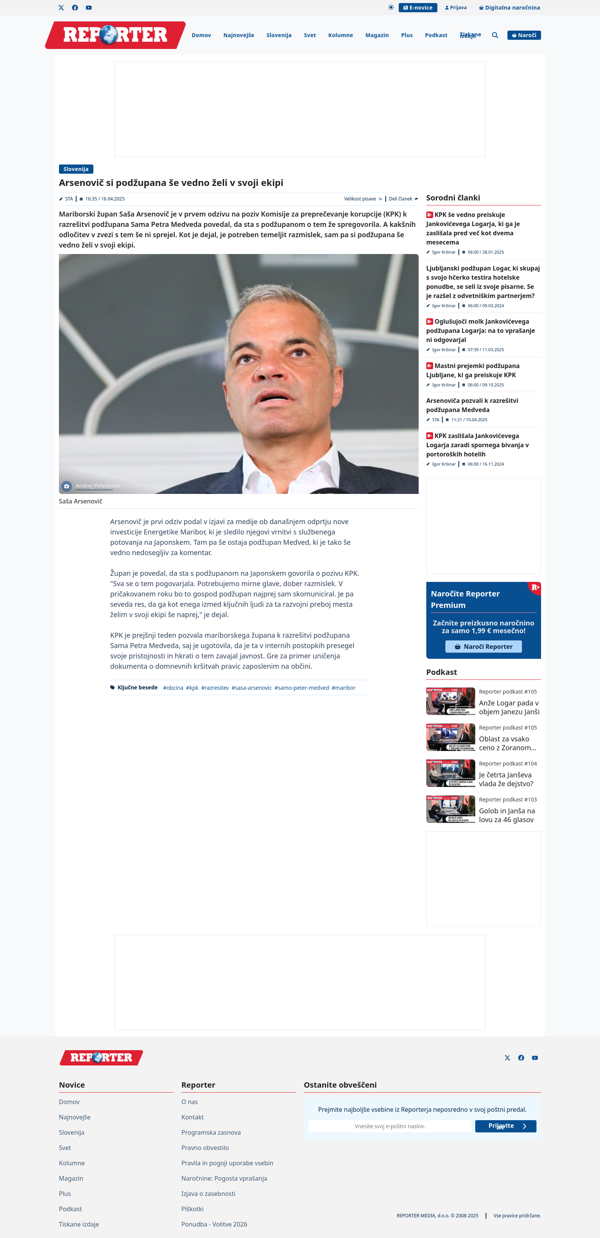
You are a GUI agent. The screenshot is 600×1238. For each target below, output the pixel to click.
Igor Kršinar (444, 252)
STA (69, 198)
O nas (189, 1102)
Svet (310, 35)
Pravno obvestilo (205, 1148)
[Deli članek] (404, 198)
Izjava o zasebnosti (208, 1193)
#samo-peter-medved (301, 687)
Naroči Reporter (484, 646)
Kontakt (192, 1117)
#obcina (173, 687)
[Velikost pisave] (363, 198)
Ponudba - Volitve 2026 (214, 1224)
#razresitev (215, 687)
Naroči (524, 35)
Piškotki (192, 1209)
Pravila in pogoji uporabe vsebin (227, 1163)
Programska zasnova (211, 1132)
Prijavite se (508, 1126)
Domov (201, 35)
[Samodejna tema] (391, 7)
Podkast (436, 35)
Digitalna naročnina (509, 7)
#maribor (343, 687)
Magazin (377, 35)
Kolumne (340, 35)
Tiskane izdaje (470, 35)
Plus (406, 35)
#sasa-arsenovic (252, 687)
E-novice (417, 7)
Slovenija (279, 35)
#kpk (192, 687)
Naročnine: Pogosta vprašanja (224, 1178)
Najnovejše (238, 35)
